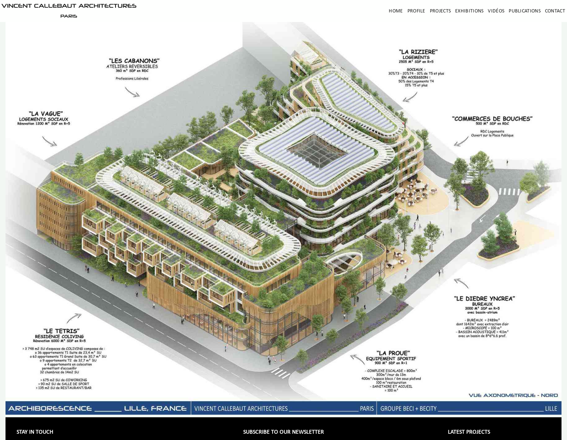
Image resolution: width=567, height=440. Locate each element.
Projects (440, 11)
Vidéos (496, 11)
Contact (555, 11)
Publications (525, 11)
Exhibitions (469, 11)
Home (396, 11)
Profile (416, 11)
